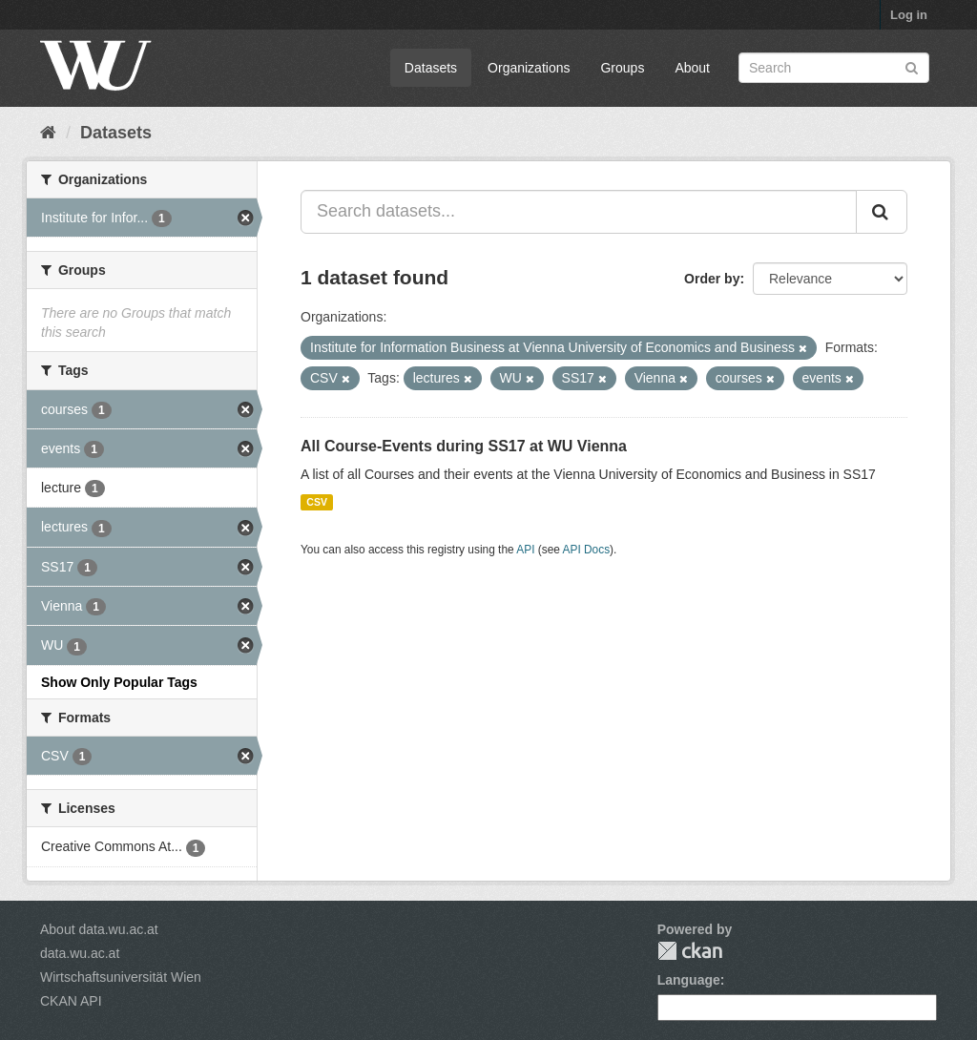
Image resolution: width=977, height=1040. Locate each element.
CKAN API (71, 1001)
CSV (316, 502)
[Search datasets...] (579, 212)
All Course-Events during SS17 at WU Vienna (464, 446)
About (692, 67)
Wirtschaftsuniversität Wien (120, 977)
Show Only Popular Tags (119, 682)
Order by (711, 278)
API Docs (587, 549)
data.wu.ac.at (79, 953)
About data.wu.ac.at (99, 929)
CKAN (689, 951)
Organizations (529, 67)
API (525, 549)
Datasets (431, 67)
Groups (622, 67)
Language (688, 980)
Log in (908, 15)
